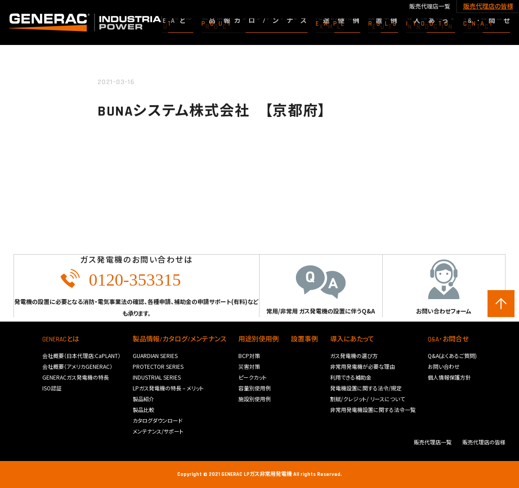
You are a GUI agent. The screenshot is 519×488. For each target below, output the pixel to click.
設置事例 (304, 339)
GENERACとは (60, 339)
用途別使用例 (258, 339)
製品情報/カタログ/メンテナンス (179, 339)
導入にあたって (352, 339)
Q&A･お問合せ (448, 339)
